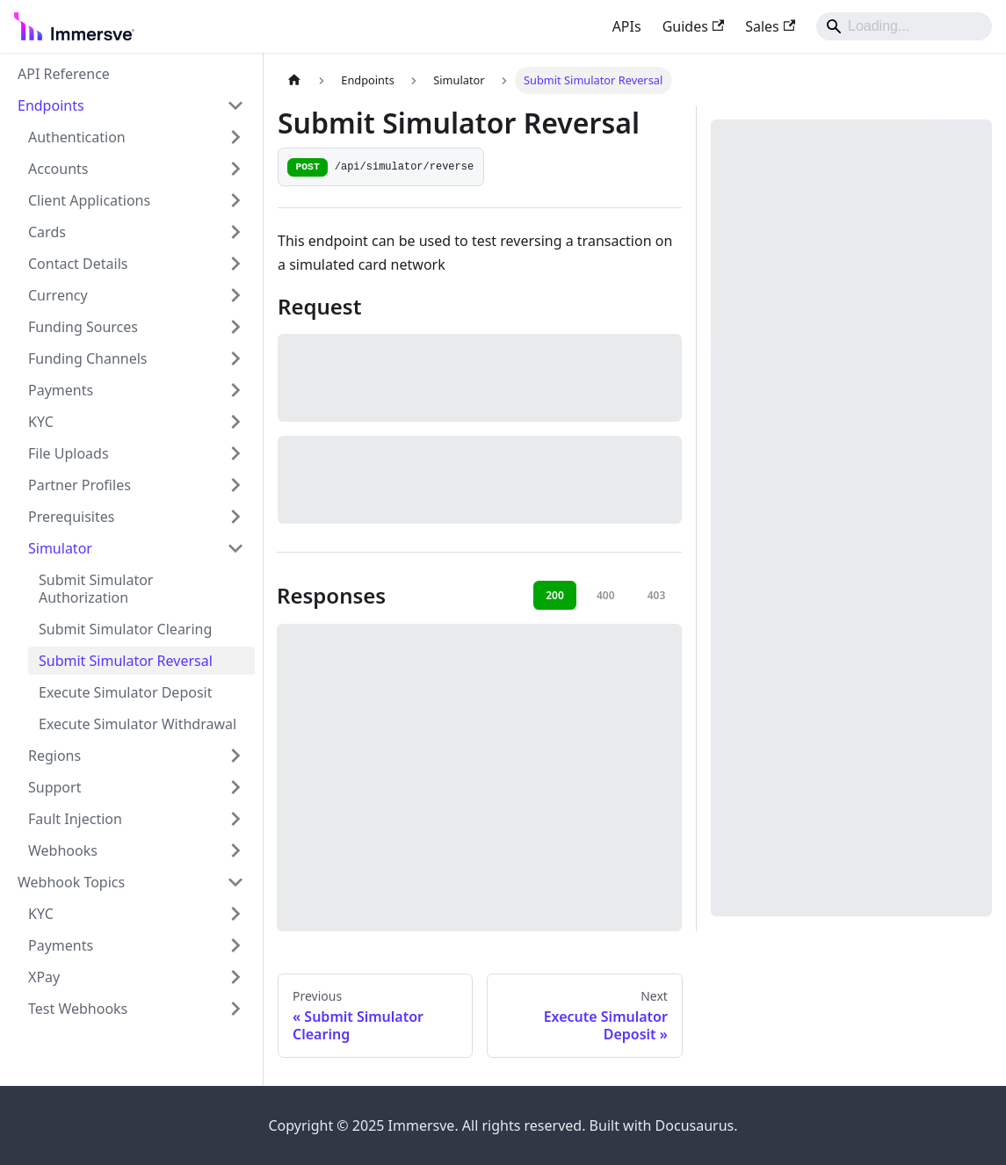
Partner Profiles (79, 485)
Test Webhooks (77, 1008)
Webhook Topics (71, 882)
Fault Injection (75, 819)
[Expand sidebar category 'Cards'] (235, 232)
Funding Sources (83, 326)
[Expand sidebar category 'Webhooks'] (235, 850)
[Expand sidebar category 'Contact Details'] (235, 264)
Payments (60, 390)
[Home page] (294, 80)
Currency (58, 295)
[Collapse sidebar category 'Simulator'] (235, 548)
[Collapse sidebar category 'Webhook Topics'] (235, 882)
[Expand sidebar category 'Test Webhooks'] (235, 1009)
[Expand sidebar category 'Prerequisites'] (235, 517)
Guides (693, 26)
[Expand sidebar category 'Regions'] (235, 756)
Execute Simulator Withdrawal (137, 724)
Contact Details (77, 263)
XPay (44, 977)
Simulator (60, 548)
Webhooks (63, 850)
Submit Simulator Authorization (96, 588)
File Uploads (68, 453)
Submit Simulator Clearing (125, 629)
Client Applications (89, 200)
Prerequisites (71, 516)
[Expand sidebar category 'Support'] (235, 787)
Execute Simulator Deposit (125, 692)
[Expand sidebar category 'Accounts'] (235, 169)
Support (54, 787)
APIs (626, 26)
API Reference (64, 73)
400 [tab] (606, 595)
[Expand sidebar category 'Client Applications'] (235, 200)
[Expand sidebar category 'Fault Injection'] (235, 819)
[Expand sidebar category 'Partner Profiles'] (235, 485)
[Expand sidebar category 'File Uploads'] (235, 453)
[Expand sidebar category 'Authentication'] (235, 137)
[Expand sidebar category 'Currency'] (235, 295)
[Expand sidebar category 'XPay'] (235, 977)
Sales (770, 26)
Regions (54, 755)
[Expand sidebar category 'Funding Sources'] (235, 327)
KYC (41, 421)
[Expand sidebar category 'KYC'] (235, 422)
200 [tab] (555, 595)
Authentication (77, 137)
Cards (47, 232)
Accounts (58, 168)
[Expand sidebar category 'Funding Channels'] (235, 358)
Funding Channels (88, 358)
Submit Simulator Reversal (126, 660)
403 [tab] (657, 595)
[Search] (904, 26)
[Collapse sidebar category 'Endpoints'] (235, 105)
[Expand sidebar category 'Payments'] (235, 390)
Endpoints (51, 105)
